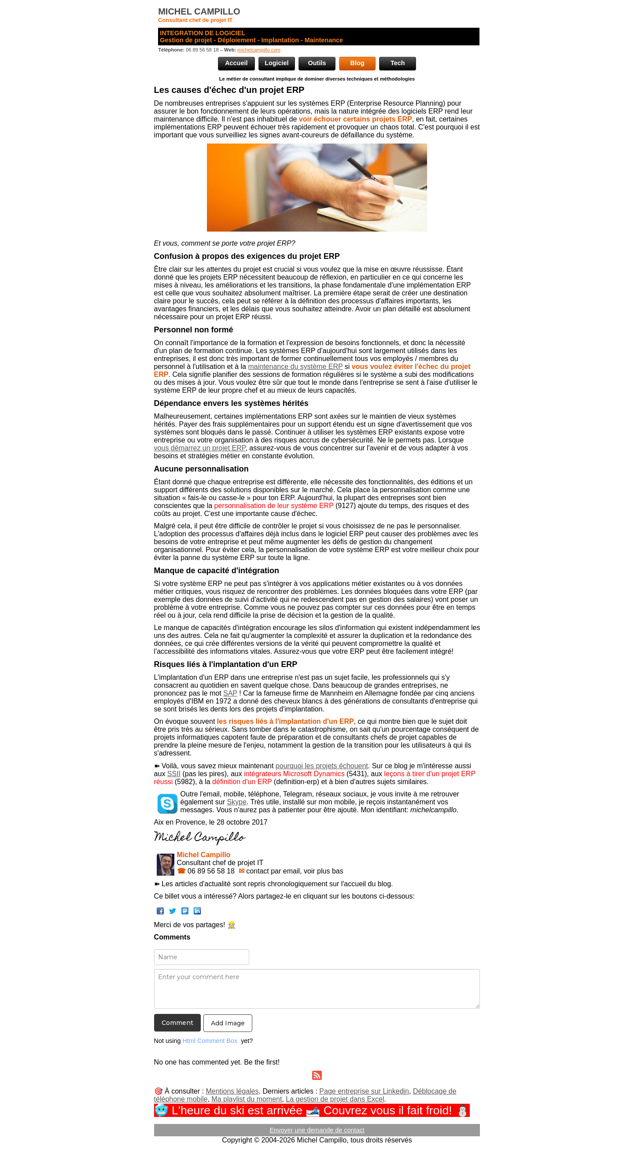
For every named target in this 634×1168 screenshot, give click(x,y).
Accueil (236, 62)
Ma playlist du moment (246, 1099)
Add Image (228, 1023)
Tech (398, 62)
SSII (174, 773)
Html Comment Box (209, 1040)
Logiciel (276, 62)
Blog (357, 62)
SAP (230, 693)
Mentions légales (232, 1091)
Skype (236, 802)
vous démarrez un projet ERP (200, 448)
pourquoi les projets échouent (322, 766)
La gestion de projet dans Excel (335, 1099)
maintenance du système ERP (295, 366)
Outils (317, 62)
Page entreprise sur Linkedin (364, 1091)
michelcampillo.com (258, 49)
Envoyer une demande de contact (316, 1130)
